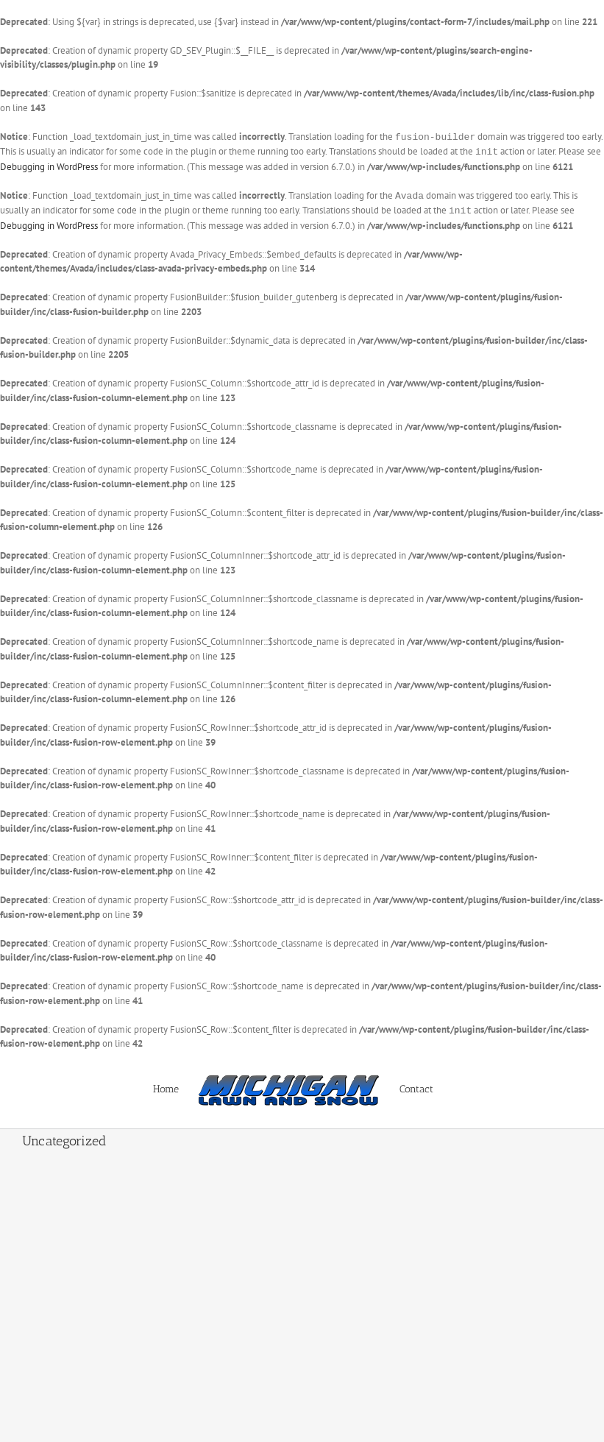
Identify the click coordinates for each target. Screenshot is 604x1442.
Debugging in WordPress (49, 165)
